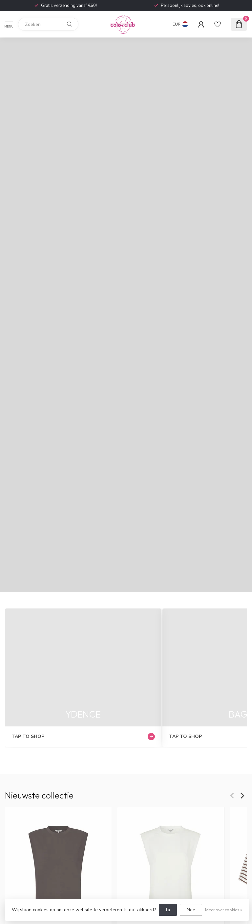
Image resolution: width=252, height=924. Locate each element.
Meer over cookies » (223, 910)
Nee (191, 910)
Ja (168, 910)
